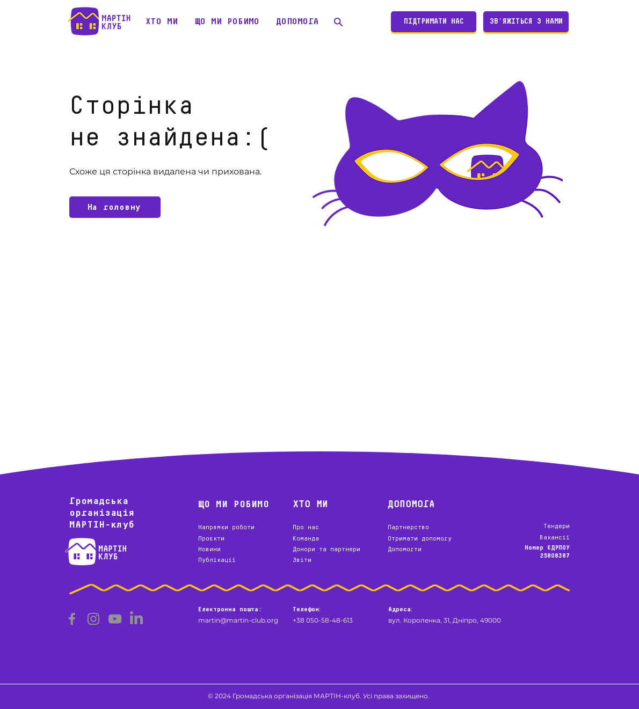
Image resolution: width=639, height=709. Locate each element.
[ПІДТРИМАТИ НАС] (433, 21)
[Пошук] (338, 21)
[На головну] (115, 207)
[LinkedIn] (136, 619)
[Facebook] (72, 619)
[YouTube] (115, 619)
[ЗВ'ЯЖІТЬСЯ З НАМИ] (526, 21)
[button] (161, 21)
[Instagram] (93, 619)
